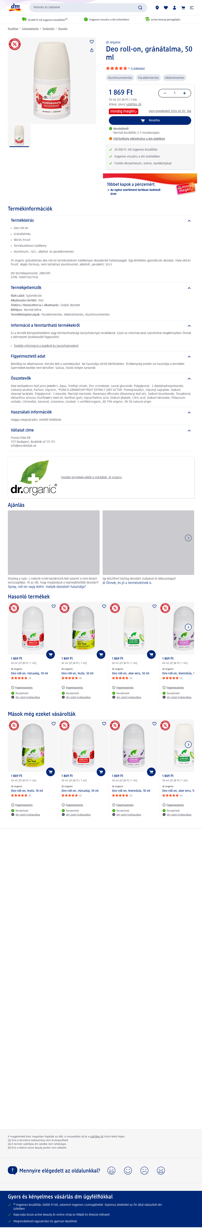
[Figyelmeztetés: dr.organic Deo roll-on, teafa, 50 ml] (72, 687)
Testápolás (48, 28)
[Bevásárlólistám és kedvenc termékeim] (165, 7)
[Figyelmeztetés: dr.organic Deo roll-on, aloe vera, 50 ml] (123, 687)
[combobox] (88, 7)
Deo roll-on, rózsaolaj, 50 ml (29, 673)
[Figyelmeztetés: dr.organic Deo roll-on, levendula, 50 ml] (173, 687)
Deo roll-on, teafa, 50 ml (77, 673)
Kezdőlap (13, 28)
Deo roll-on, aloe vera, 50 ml (130, 673)
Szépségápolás (30, 28)
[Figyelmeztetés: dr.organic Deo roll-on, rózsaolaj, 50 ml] (22, 687)
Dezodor (63, 28)
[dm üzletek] (157, 7)
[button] (191, 7)
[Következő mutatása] (188, 627)
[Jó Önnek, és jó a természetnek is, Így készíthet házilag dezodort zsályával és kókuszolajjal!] (148, 550)
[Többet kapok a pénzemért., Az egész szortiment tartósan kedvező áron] (150, 189)
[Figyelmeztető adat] (101, 356)
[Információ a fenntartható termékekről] (101, 325)
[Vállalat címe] (101, 430)
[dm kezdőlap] (15, 7)
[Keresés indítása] (140, 7)
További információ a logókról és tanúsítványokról (46, 346)
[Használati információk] (101, 412)
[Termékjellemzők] (101, 288)
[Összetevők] (101, 378)
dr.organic (113, 42)
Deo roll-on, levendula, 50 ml (131, 791)
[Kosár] (183, 7)
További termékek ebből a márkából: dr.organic (66, 477)
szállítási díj (133, 104)
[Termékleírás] (101, 220)
